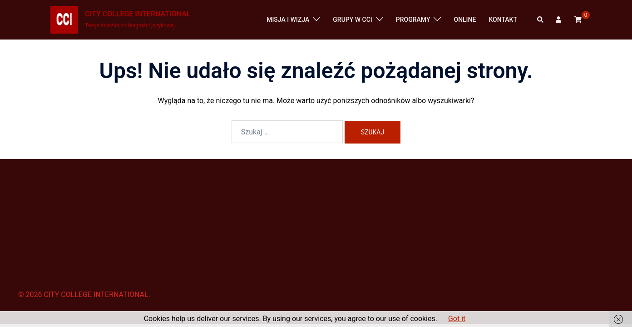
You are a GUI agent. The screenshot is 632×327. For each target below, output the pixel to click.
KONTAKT (503, 19)
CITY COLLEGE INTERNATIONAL (137, 14)
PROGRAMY (413, 19)
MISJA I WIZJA (288, 19)
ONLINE (465, 19)
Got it (456, 318)
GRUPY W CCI (352, 19)
